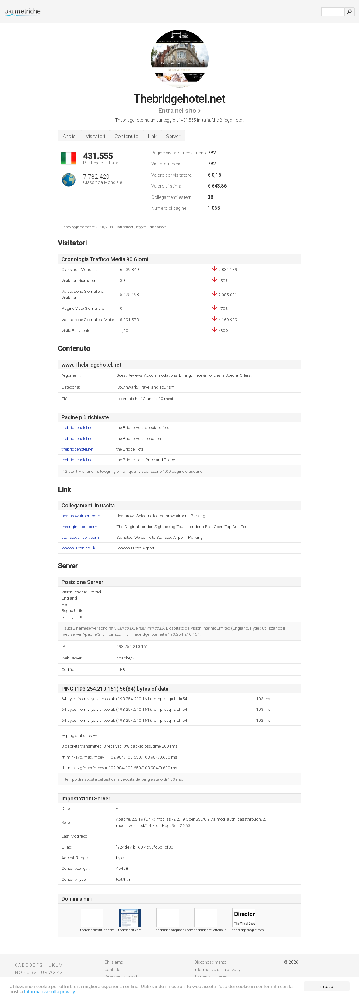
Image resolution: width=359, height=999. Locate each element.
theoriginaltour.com (79, 526)
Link (152, 136)
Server (173, 136)
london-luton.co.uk (78, 548)
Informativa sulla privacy (49, 992)
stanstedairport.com (80, 537)
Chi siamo (113, 962)
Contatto (112, 969)
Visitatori (95, 136)
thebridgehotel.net (77, 427)
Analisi (69, 136)
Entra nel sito (177, 110)
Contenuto (126, 136)
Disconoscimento (210, 962)
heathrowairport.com (81, 515)
